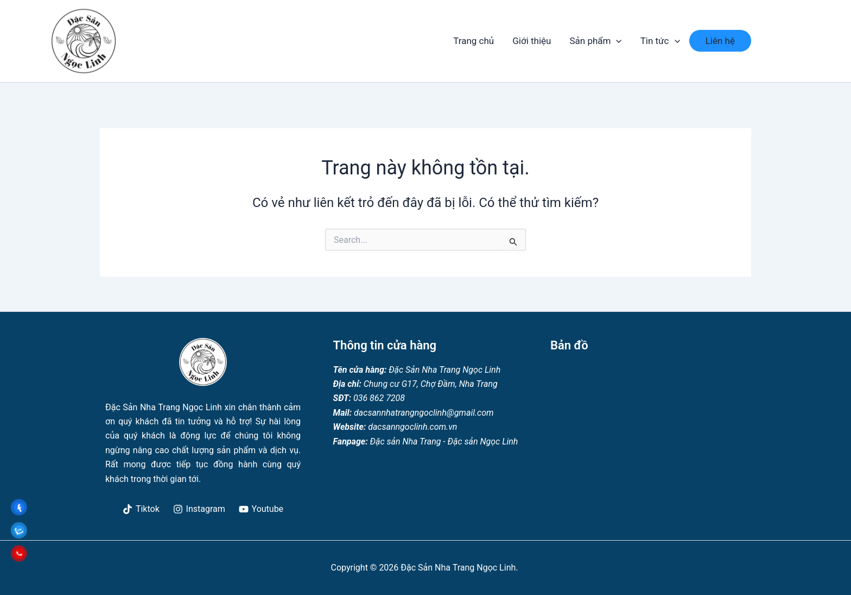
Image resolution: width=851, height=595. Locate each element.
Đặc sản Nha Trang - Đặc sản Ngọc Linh (443, 441)
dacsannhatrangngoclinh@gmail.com (424, 413)
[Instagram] (198, 509)
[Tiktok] (141, 509)
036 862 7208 (379, 398)
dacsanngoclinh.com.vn (411, 427)
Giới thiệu (531, 40)
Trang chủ (473, 40)
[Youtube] (261, 509)
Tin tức (660, 40)
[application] (616, 40)
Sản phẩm (595, 40)
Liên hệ (720, 40)
